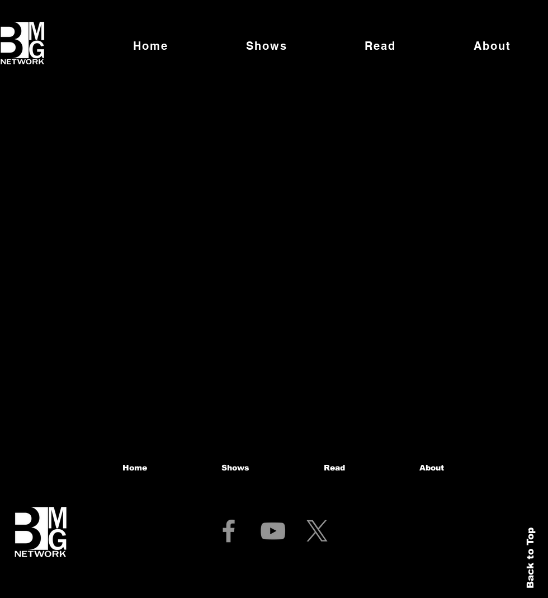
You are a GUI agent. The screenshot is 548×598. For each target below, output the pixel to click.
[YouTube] (273, 531)
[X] (317, 531)
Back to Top (530, 558)
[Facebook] (229, 531)
